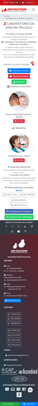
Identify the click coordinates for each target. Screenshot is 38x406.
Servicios (6, 16)
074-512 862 (14, 340)
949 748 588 (14, 319)
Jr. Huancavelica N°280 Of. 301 (15, 296)
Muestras (19, 82)
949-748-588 (27, 194)
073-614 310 (14, 345)
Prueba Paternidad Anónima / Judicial (19, 115)
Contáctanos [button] (28, 3)
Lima (8, 266)
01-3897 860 (14, 330)
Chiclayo (10, 275)
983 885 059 (14, 323)
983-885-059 (19, 200)
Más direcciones (12, 300)
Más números (19, 205)
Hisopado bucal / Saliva (19, 156)
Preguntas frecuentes (14, 365)
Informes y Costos (19, 70)
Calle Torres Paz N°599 (12, 277)
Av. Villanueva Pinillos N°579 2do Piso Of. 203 (14, 288)
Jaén (8, 284)
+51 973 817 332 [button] (11, 3)
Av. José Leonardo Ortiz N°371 (15, 280)
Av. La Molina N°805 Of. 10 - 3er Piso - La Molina (14, 270)
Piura (8, 293)
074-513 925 (14, 335)
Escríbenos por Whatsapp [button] (19, 217)
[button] (6, 106)
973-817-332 (10, 194)
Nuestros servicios (20, 86)
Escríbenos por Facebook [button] (19, 211)
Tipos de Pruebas (19, 76)
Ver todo (19, 121)
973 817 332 (14, 314)
